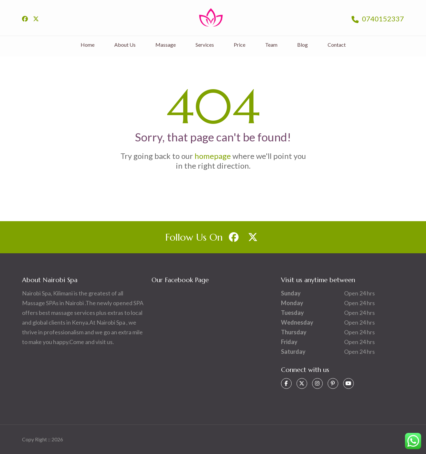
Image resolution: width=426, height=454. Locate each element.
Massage (165, 45)
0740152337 (378, 18)
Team (271, 45)
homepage (213, 156)
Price (239, 45)
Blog (302, 45)
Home (88, 45)
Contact (337, 45)
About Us (125, 45)
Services (205, 45)
